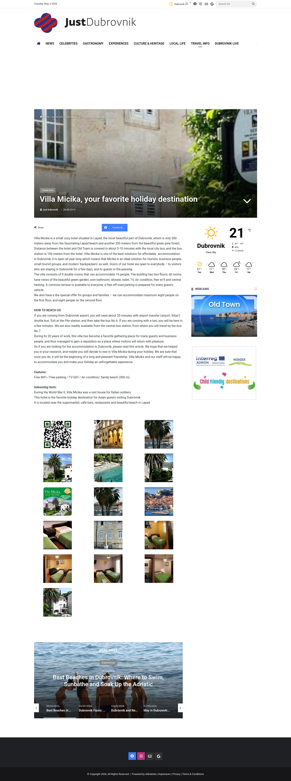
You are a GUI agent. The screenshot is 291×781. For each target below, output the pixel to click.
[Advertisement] (145, 75)
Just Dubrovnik (50, 209)
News (50, 43)
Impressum (164, 774)
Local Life (178, 43)
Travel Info (200, 43)
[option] (108, 680)
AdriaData (150, 774)
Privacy (176, 774)
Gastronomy (93, 43)
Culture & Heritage (149, 43)
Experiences (118, 43)
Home (44, 116)
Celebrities (68, 43)
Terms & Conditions (193, 774)
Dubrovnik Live (227, 43)
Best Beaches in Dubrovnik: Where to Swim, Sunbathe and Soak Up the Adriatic (108, 680)
